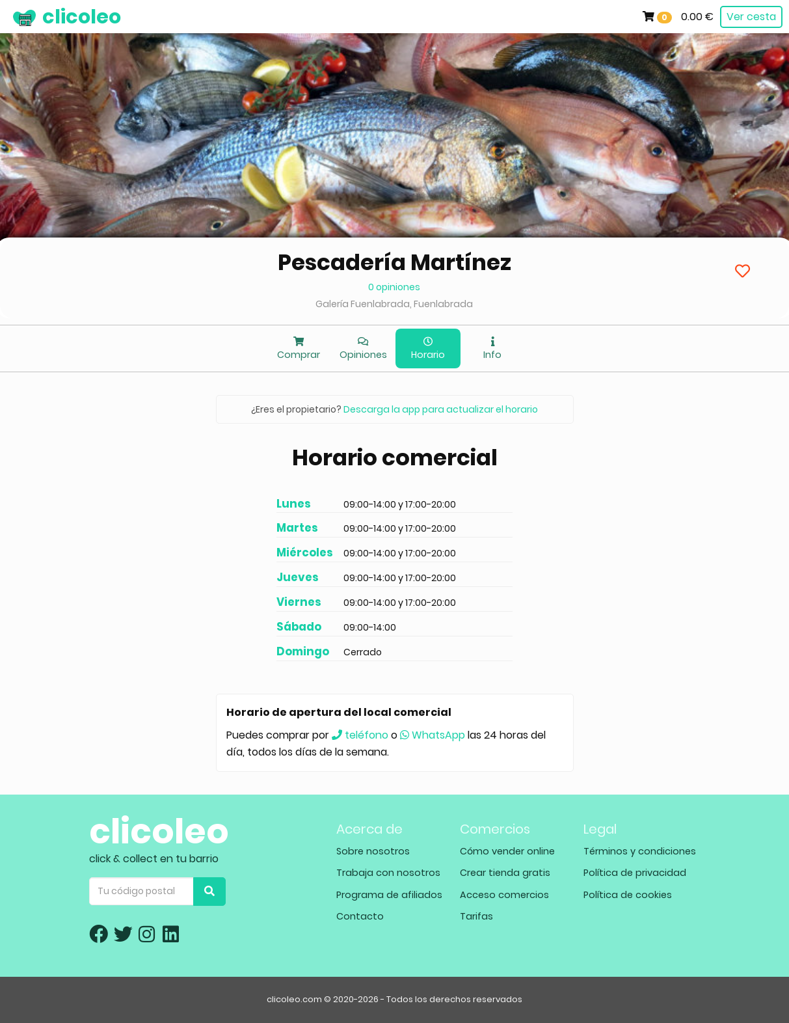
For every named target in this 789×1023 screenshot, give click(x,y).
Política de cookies (627, 894)
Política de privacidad (634, 872)
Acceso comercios (504, 894)
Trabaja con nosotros (388, 872)
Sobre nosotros (373, 851)
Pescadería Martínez (394, 262)
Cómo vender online (507, 851)
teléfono (360, 735)
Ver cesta (751, 16)
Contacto (360, 916)
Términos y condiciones (639, 851)
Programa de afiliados (389, 894)
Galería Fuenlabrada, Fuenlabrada (394, 303)
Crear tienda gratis (505, 872)
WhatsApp (432, 735)
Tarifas (476, 916)
